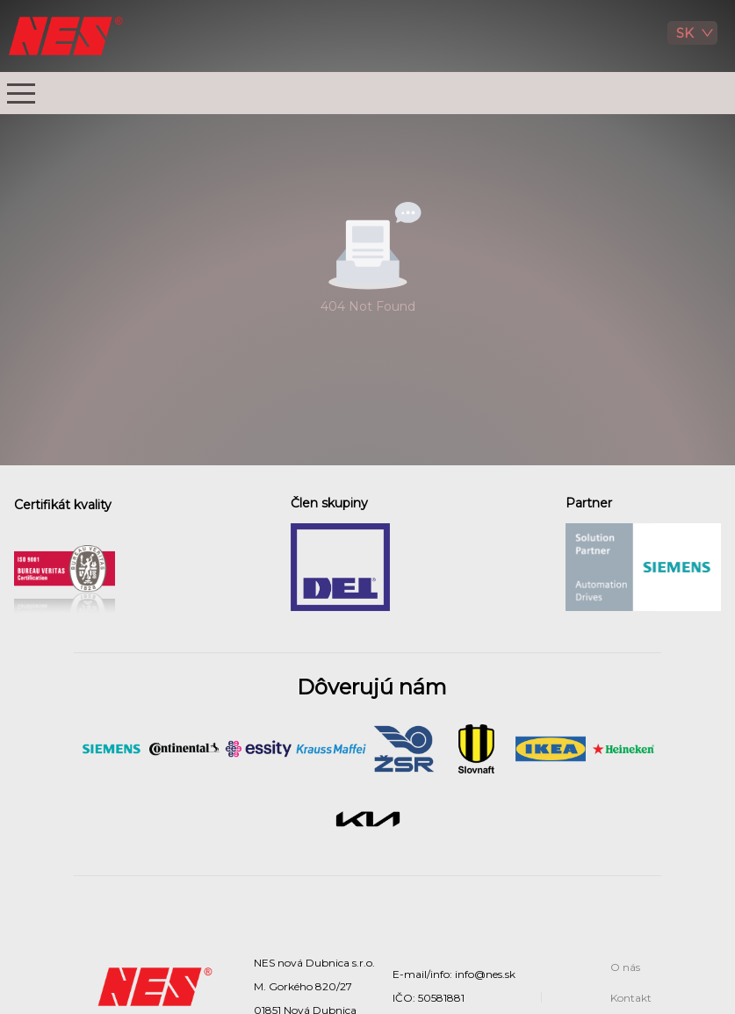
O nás (625, 967)
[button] (21, 93)
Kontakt (631, 997)
